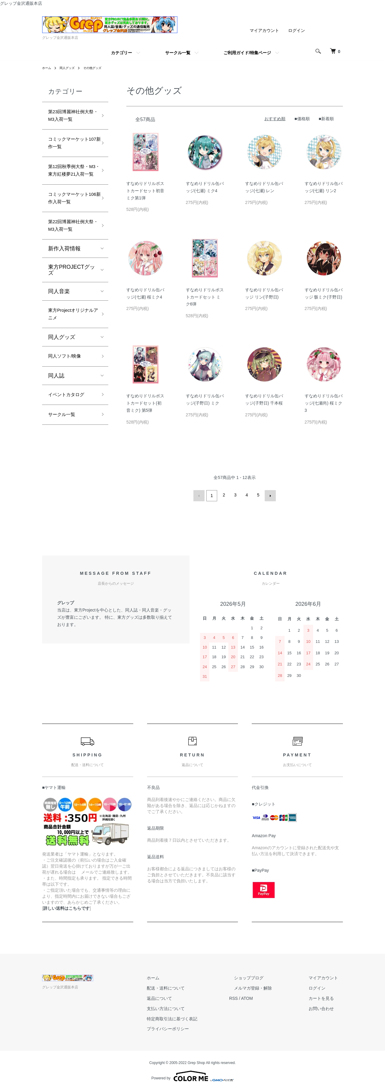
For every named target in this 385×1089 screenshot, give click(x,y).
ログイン (296, 30)
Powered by (192, 1074)
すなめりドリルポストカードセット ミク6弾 (205, 297)
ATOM (266, 997)
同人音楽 (59, 317)
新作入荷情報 (64, 274)
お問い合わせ (326, 1007)
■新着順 (326, 118)
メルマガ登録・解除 (267, 986)
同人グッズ (70, 68)
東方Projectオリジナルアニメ (70, 341)
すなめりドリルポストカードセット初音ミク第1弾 (145, 190)
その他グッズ (99, 68)
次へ (269, 495)
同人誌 (56, 406)
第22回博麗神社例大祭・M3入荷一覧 (71, 249)
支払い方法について (190, 1007)
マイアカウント (264, 30)
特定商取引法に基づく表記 (196, 1017)
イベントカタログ (69, 426)
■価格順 (302, 118)
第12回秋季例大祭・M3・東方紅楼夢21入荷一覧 (71, 183)
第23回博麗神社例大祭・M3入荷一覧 (71, 117)
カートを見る (326, 997)
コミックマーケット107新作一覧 (69, 148)
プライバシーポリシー (192, 1027)
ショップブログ (263, 976)
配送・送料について (190, 986)
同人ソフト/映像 (68, 386)
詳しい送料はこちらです (66, 906)
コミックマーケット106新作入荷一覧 (71, 219)
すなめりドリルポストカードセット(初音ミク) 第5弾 (145, 403)
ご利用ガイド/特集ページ (247, 52)
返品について (183, 997)
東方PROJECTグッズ (71, 295)
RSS (252, 997)
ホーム (47, 68)
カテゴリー (121, 52)
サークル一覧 (177, 52)
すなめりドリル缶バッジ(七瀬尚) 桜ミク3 (324, 403)
